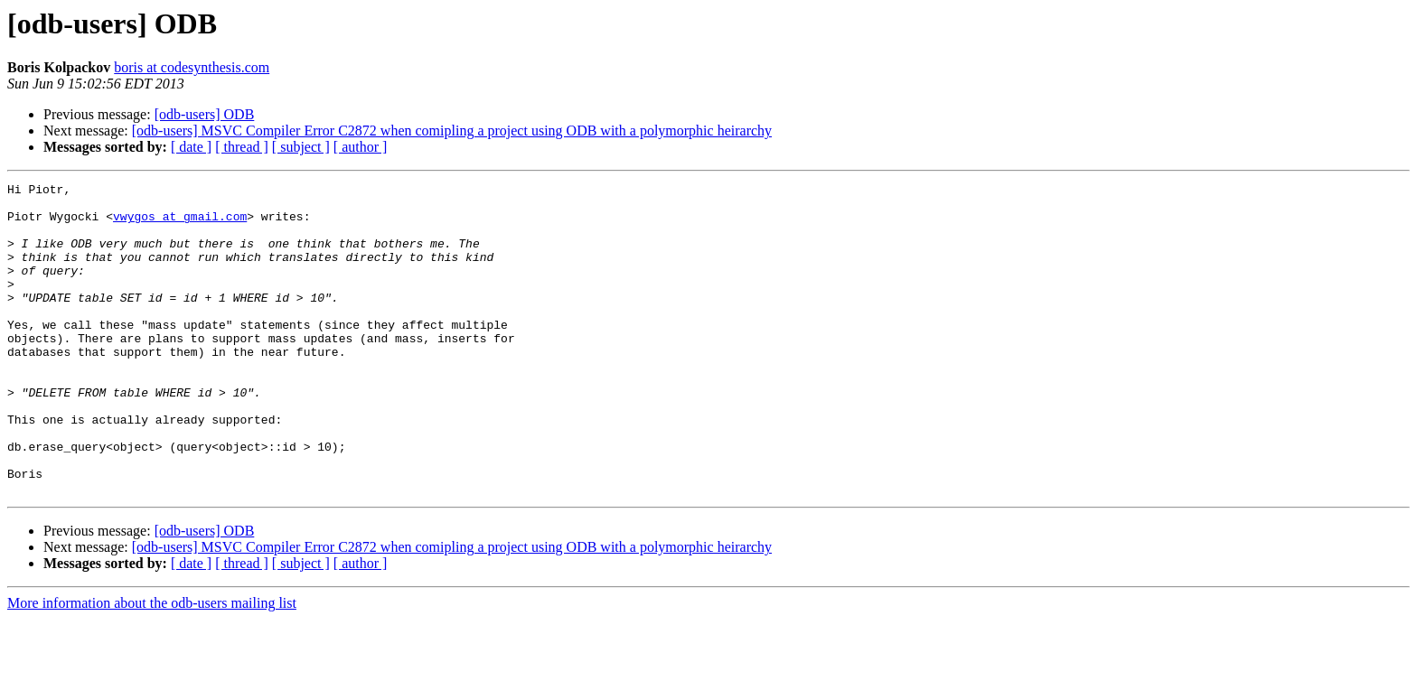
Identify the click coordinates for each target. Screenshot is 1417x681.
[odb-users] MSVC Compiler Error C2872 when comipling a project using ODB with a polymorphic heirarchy (452, 130)
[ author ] (360, 146)
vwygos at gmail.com (180, 224)
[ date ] (191, 146)
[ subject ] (301, 146)
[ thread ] (241, 146)
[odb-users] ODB (205, 114)
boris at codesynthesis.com (191, 67)
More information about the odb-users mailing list (151, 665)
